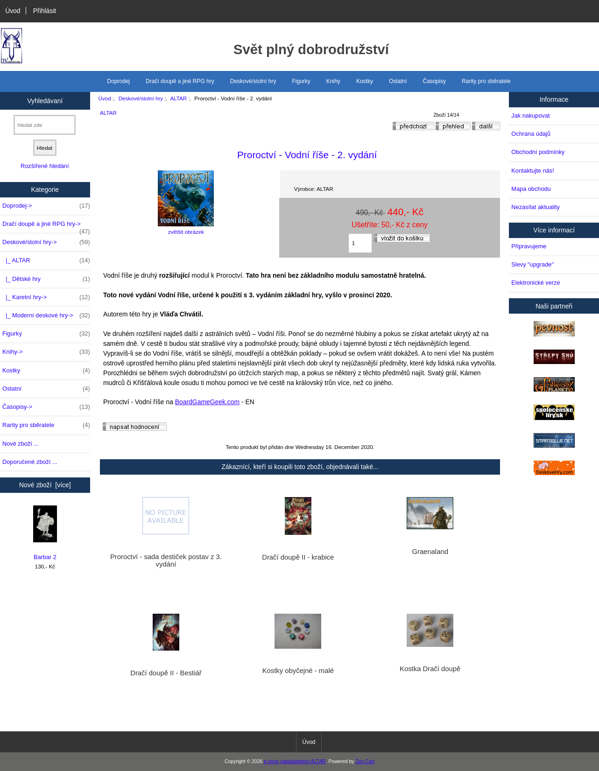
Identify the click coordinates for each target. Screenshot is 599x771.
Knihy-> (46, 352)
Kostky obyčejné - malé (298, 670)
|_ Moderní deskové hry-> (46, 315)
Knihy (333, 81)
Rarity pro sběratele (486, 81)
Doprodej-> (46, 206)
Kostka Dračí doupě (430, 669)
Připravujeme (528, 246)
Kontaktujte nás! (532, 170)
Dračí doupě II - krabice (298, 557)
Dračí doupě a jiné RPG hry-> (46, 226)
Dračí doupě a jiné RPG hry (180, 81)
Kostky (364, 81)
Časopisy (434, 81)
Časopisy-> (46, 407)
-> (46, 242)
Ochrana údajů (530, 133)
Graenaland (430, 551)
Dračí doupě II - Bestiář (165, 673)
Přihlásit (44, 10)
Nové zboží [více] (45, 485)
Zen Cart (364, 761)
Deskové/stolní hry (141, 98)
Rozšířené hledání (45, 165)
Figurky (301, 81)
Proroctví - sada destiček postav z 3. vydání (166, 560)
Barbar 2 (45, 533)
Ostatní (398, 81)
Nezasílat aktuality (535, 206)
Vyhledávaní (45, 100)
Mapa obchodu (530, 188)
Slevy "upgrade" (532, 264)
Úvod (12, 10)
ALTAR (178, 98)
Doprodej (118, 81)
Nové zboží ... (20, 443)
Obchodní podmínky (537, 151)
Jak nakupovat (530, 115)
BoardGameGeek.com (207, 402)
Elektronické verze (535, 282)
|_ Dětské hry (46, 279)
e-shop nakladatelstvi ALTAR (294, 761)
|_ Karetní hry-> (46, 297)
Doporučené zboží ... (29, 461)
